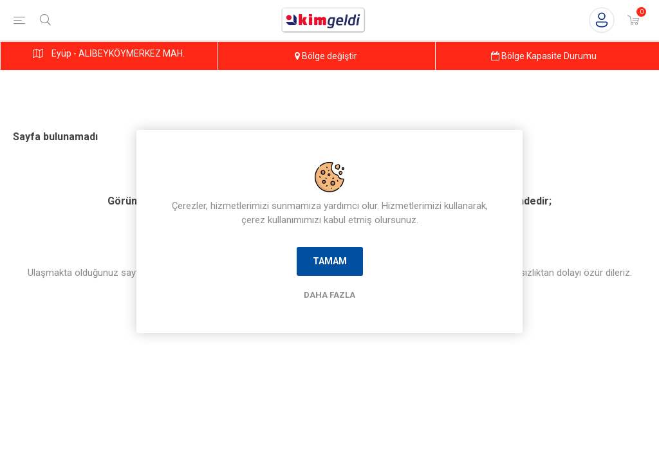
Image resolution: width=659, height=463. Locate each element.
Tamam (330, 261)
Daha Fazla (329, 295)
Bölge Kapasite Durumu (544, 56)
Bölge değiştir (326, 56)
